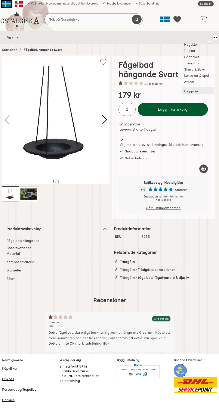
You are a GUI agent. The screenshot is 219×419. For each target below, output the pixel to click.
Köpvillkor (10, 368)
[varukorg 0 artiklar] (203, 19)
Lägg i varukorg (173, 109)
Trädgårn (92, 37)
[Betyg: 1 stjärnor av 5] (163, 83)
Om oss (8, 379)
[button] (104, 120)
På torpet (70, 37)
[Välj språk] (164, 19)
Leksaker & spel (146, 37)
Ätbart (170, 37)
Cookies (8, 400)
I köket (51, 37)
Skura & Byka (117, 37)
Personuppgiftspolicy (19, 389)
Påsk (9, 37)
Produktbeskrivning (56, 229)
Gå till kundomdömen (163, 208)
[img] (103, 62)
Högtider (31, 37)
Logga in (206, 3)
